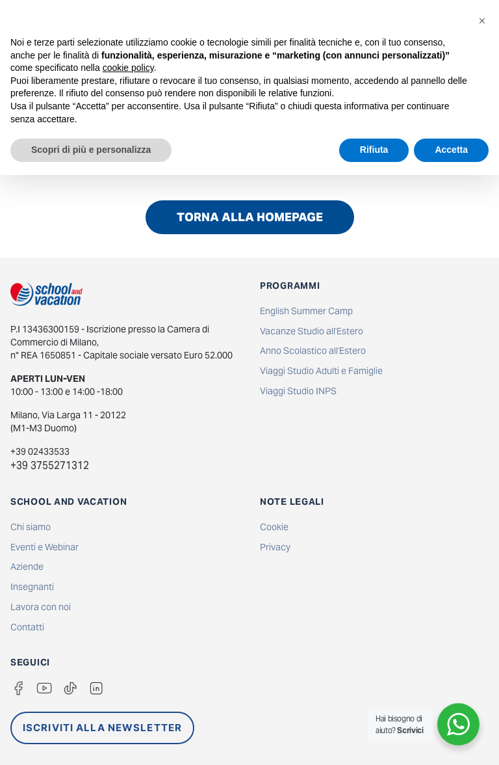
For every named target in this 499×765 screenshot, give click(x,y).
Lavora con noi (40, 607)
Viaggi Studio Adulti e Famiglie (321, 371)
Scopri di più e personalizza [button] (91, 149)
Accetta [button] (451, 149)
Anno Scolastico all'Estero (313, 350)
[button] (482, 20)
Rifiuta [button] (374, 149)
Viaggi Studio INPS (298, 391)
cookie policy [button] (128, 67)
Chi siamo (30, 527)
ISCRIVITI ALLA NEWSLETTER (102, 727)
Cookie (274, 527)
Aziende (27, 566)
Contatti (27, 627)
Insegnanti (32, 587)
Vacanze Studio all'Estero (311, 331)
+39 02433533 (40, 451)
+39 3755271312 (49, 465)
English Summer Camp (306, 311)
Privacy (275, 547)
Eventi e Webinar (44, 547)
